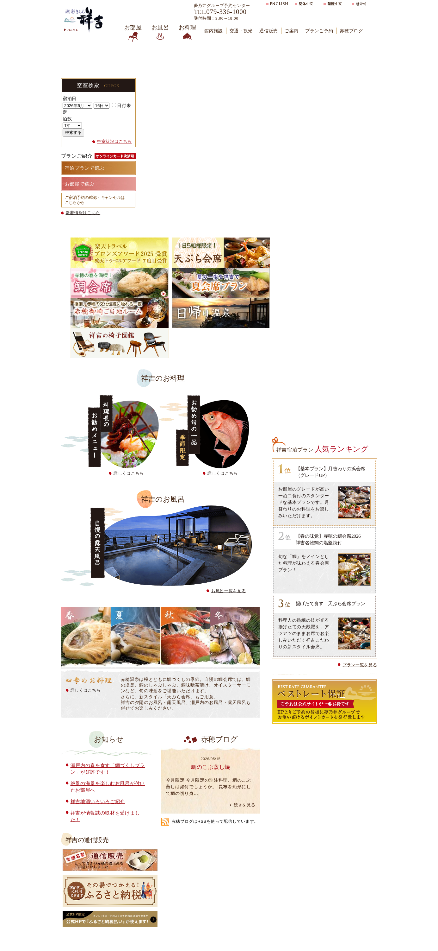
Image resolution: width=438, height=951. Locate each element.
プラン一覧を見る (359, 665)
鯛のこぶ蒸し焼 (210, 767)
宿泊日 (70, 98)
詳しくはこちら (129, 473)
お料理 (187, 27)
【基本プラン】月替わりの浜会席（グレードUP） (331, 472)
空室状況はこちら (114, 141)
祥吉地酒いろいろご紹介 (98, 801)
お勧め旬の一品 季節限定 (204, 431)
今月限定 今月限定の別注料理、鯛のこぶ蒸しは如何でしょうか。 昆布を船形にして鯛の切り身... (208, 786)
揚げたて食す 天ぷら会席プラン (331, 603)
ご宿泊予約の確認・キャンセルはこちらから (95, 200)
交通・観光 (241, 31)
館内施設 (213, 31)
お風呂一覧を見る (228, 590)
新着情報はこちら (83, 213)
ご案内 (292, 31)
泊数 (67, 118)
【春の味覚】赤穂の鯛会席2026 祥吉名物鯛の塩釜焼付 (333, 539)
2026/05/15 (211, 759)
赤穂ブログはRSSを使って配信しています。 (215, 821)
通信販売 (268, 31)
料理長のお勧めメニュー (110, 431)
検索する (73, 132)
